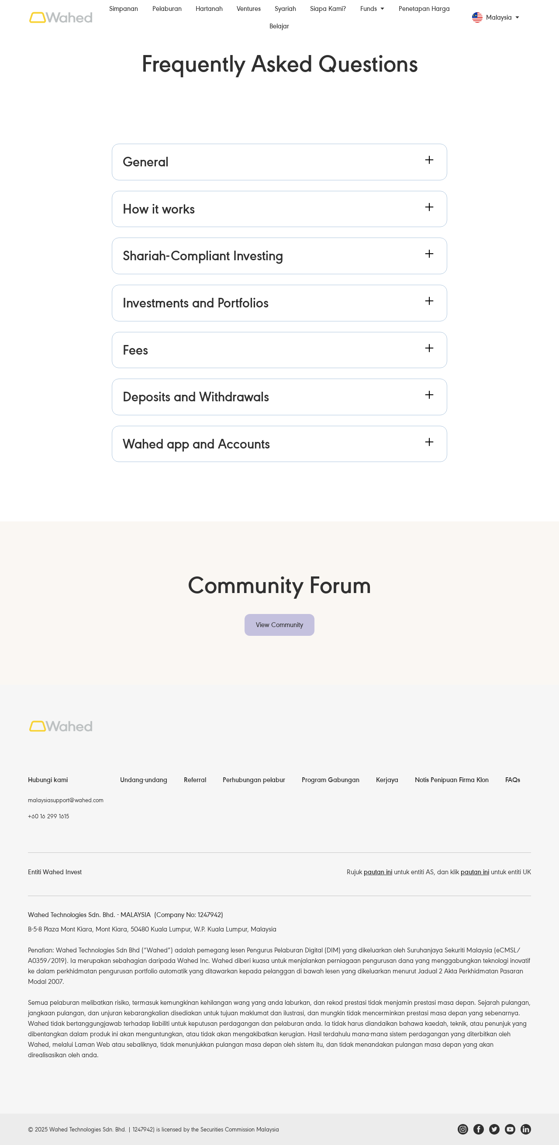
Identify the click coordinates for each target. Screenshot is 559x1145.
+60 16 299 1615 (48, 816)
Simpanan (123, 9)
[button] (372, 8)
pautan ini (378, 872)
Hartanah (209, 9)
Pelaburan (167, 9)
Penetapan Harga (424, 9)
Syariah (285, 9)
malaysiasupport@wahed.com (66, 800)
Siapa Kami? (328, 9)
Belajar (279, 26)
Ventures (249, 9)
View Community (279, 625)
